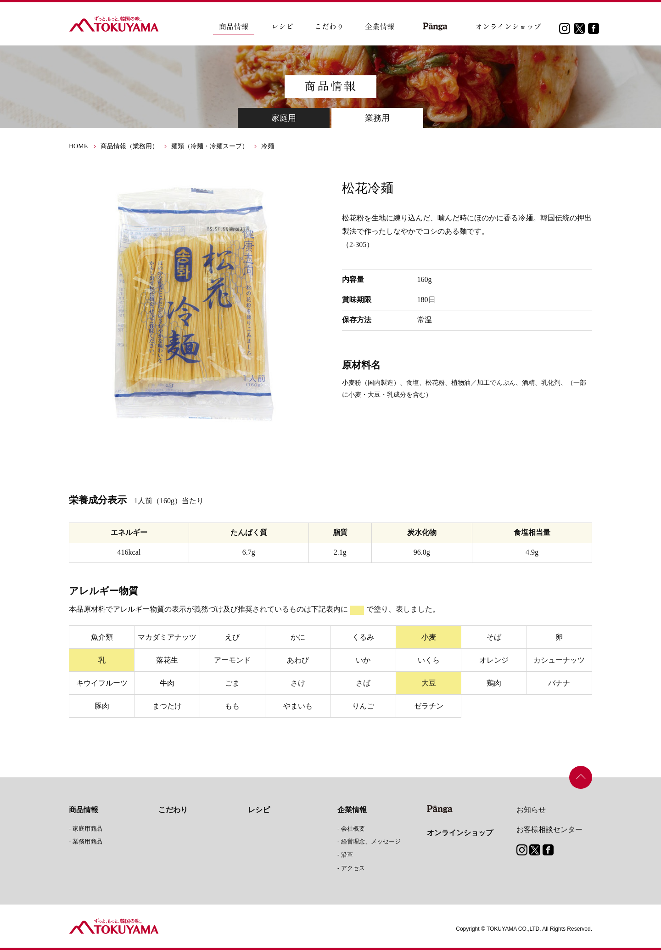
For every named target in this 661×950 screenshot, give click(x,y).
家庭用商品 (87, 828)
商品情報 (83, 810)
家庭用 (283, 118)
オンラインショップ (460, 833)
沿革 (347, 854)
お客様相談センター (549, 829)
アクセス (353, 868)
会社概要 (353, 828)
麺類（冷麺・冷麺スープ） (209, 146)
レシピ (259, 810)
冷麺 (267, 146)
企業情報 (352, 810)
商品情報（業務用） (129, 146)
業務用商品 (87, 841)
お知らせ (531, 810)
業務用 (377, 118)
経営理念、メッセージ (371, 841)
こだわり (173, 810)
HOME (78, 146)
